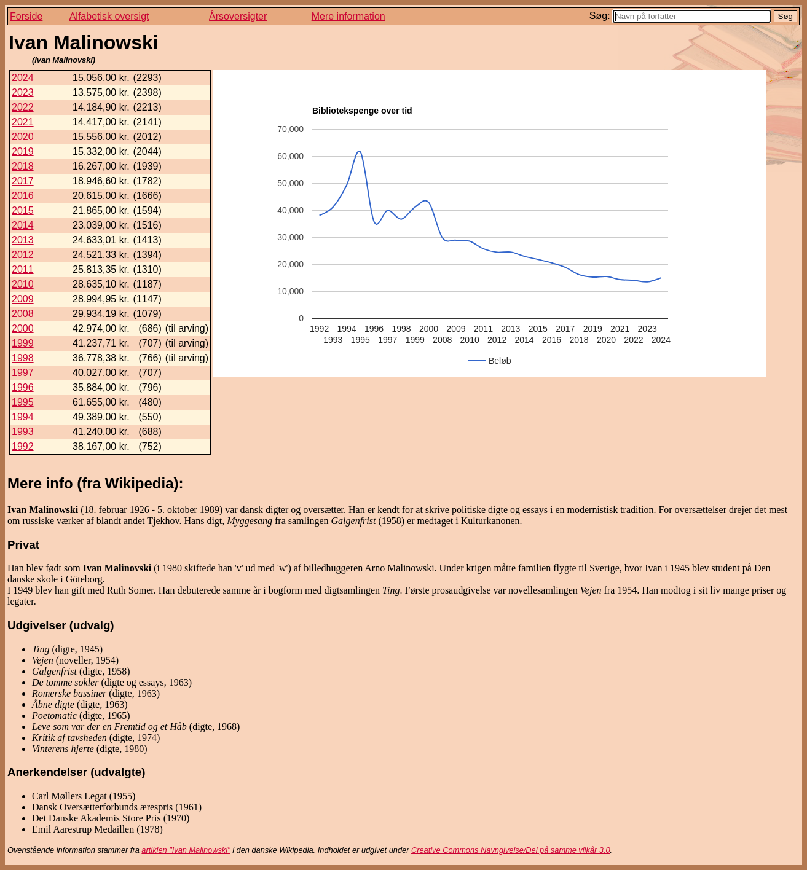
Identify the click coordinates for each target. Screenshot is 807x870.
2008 (23, 313)
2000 (23, 328)
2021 (23, 122)
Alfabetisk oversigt (109, 16)
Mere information (348, 16)
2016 (23, 195)
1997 (23, 372)
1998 (23, 358)
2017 (23, 181)
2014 (23, 225)
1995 (23, 402)
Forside (26, 16)
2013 (23, 240)
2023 (23, 92)
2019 (23, 151)
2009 (23, 299)
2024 (23, 77)
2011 (23, 269)
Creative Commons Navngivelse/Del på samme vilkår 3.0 (510, 850)
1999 (23, 343)
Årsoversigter (238, 16)
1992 (23, 446)
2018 (23, 166)
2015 (23, 210)
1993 (23, 431)
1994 (23, 417)
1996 (23, 387)
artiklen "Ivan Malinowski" (185, 850)
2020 (23, 136)
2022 (23, 107)
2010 (23, 284)
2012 (23, 254)
